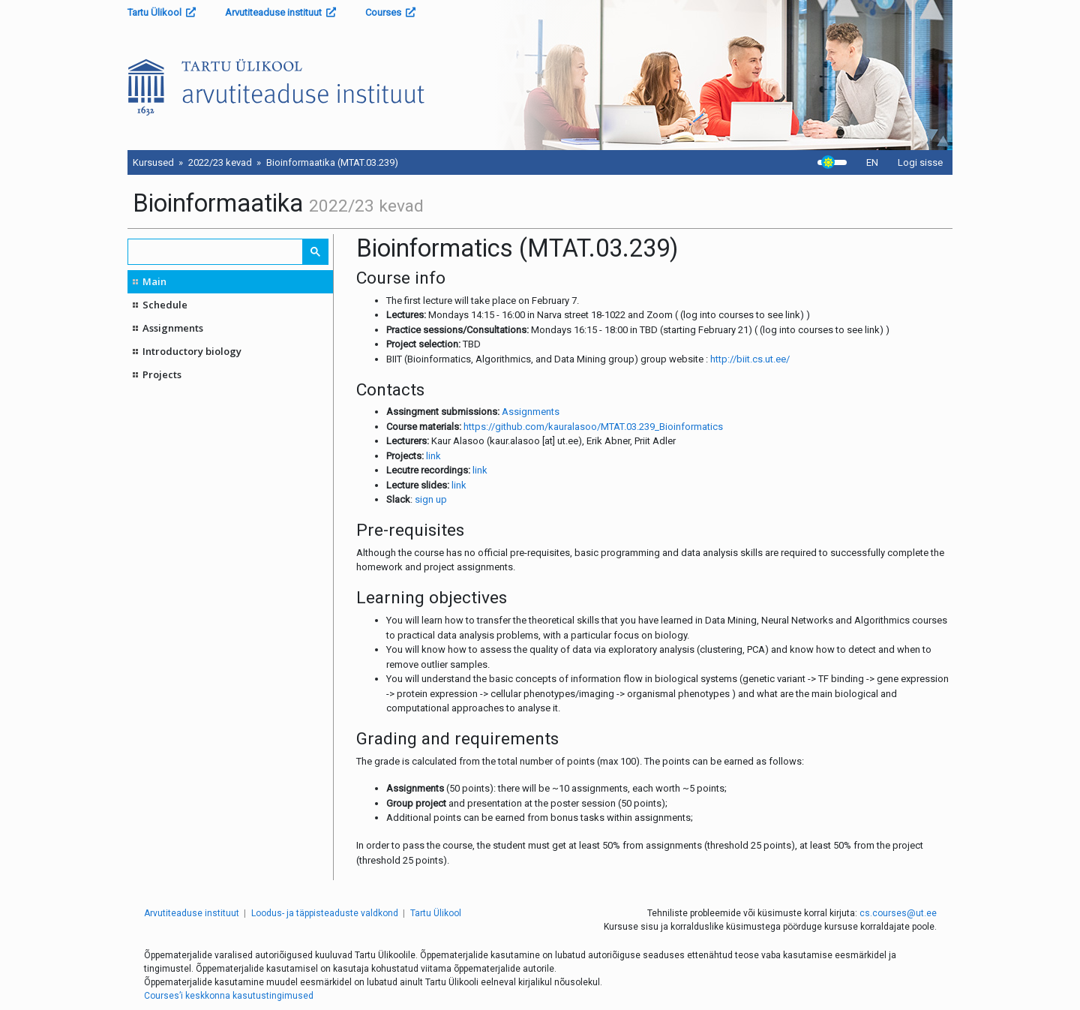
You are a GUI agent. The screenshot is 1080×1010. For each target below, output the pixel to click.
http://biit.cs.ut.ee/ (750, 359)
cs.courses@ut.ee (898, 913)
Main (154, 281)
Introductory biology (192, 351)
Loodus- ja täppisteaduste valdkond (324, 913)
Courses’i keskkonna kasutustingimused (229, 995)
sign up (431, 499)
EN (872, 162)
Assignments (172, 328)
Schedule (165, 304)
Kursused (153, 162)
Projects (162, 374)
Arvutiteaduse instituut (280, 12)
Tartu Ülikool (162, 12)
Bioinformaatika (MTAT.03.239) (332, 162)
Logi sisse (920, 162)
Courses (390, 12)
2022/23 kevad (220, 162)
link (433, 455)
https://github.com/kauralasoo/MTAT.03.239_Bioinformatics (593, 426)
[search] (216, 251)
